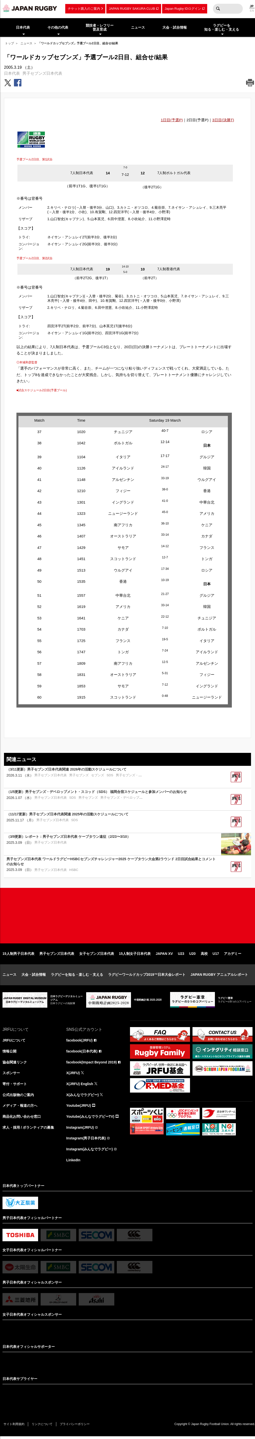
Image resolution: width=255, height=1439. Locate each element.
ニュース (26, 43)
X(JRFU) (73, 1075)
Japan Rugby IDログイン (183, 8)
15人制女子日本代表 (135, 955)
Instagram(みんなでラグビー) (89, 1152)
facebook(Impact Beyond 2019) (92, 1064)
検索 (218, 9)
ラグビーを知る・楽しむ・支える (77, 976)
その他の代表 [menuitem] (57, 27)
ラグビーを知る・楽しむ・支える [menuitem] (221, 27)
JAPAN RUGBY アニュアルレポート (219, 976)
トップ (9, 43)
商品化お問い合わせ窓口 (21, 1119)
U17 (216, 955)
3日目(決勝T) (223, 120)
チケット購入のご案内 (84, 8)
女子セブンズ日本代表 (96, 955)
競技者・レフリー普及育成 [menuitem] (100, 27)
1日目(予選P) (172, 120)
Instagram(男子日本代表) (86, 1141)
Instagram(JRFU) (80, 1130)
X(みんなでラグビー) (82, 1097)
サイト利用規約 (14, 1426)
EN (252, 10)
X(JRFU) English (80, 1086)
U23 (181, 955)
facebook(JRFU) (79, 1042)
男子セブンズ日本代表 (42, 73)
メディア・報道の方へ (19, 1108)
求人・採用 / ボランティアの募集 (28, 1130)
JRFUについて (14, 1042)
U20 (192, 955)
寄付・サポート (14, 1086)
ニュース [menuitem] (138, 27)
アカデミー (232, 955)
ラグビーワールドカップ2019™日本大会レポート (147, 976)
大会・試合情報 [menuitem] (174, 27)
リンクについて (42, 1426)
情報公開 (9, 1053)
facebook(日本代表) (82, 1053)
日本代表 (12, 73)
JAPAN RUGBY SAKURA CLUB (132, 8)
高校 (204, 955)
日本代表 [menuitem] (23, 27)
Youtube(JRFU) (78, 1108)
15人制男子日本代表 (18, 955)
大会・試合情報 (33, 976)
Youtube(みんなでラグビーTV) (90, 1119)
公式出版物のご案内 (18, 1097)
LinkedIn (73, 1163)
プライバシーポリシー (76, 1426)
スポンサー (11, 1075)
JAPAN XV (164, 955)
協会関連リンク (14, 1064)
